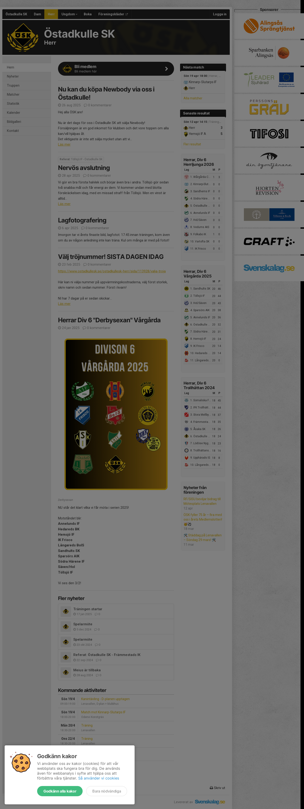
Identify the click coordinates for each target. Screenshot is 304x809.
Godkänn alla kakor (59, 791)
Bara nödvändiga (106, 791)
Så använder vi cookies (98, 778)
